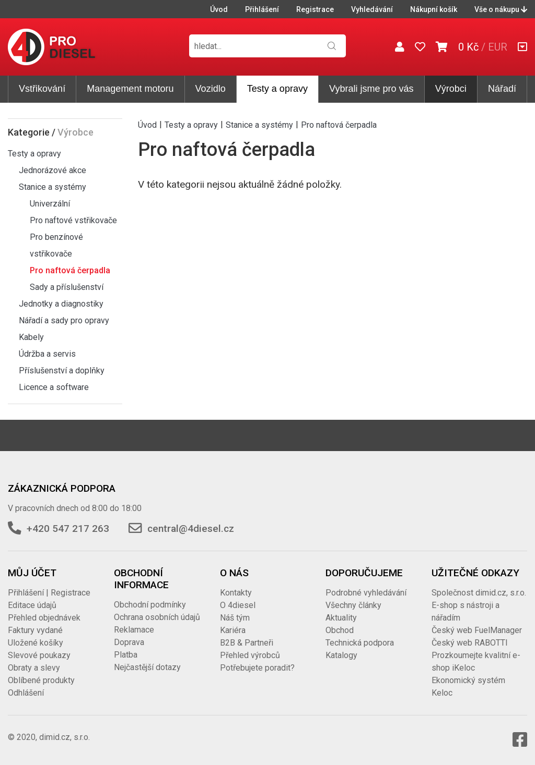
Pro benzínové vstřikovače (56, 245)
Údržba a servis (47, 354)
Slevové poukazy (39, 655)
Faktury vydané (35, 630)
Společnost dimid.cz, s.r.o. (479, 593)
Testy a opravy (277, 88)
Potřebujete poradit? (257, 668)
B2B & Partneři (246, 643)
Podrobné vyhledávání (365, 593)
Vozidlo (210, 88)
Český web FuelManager (477, 630)
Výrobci (451, 88)
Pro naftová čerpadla (70, 270)
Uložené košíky (35, 643)
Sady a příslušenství (66, 287)
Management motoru (130, 88)
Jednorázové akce (52, 170)
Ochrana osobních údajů (157, 617)
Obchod (339, 630)
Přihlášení (262, 9)
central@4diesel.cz (190, 529)
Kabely (31, 337)
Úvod (219, 9)
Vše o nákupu (500, 9)
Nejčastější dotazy (147, 667)
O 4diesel (237, 605)
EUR (497, 47)
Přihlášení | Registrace (49, 593)
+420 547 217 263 (68, 529)
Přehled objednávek (44, 618)
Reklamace (134, 630)
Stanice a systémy (52, 187)
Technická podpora (359, 643)
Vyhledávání (372, 9)
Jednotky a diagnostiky (61, 304)
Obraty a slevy (34, 668)
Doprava (129, 642)
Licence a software (54, 387)
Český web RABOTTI (470, 643)
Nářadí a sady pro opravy (64, 320)
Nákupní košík (433, 9)
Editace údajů (32, 605)
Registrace (315, 9)
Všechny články (353, 605)
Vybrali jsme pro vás (371, 88)
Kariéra (233, 630)
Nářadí (502, 88)
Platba (125, 655)
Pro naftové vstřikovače (73, 220)
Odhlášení (26, 693)
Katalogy (341, 655)
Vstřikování (42, 88)
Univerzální (50, 204)
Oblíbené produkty (41, 680)
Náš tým (235, 618)
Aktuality (341, 618)
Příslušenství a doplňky (61, 370)
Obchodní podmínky (150, 605)
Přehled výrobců (250, 655)
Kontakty (236, 593)
